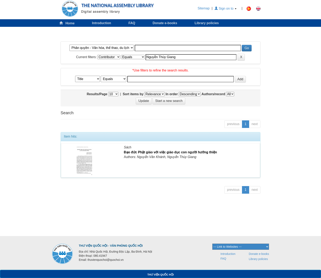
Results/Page (97, 94)
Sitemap (204, 8)
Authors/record (213, 94)
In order (172, 94)
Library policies (206, 23)
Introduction (101, 23)
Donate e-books (165, 23)
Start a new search (168, 101)
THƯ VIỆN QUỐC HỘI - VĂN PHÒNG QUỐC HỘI (111, 245)
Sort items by (133, 94)
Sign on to (225, 8)
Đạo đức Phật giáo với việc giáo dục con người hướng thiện (170, 152)
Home (67, 23)
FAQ (132, 23)
